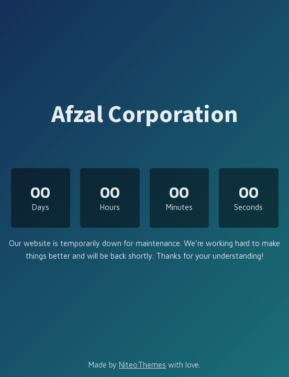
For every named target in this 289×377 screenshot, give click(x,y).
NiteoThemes (142, 364)
